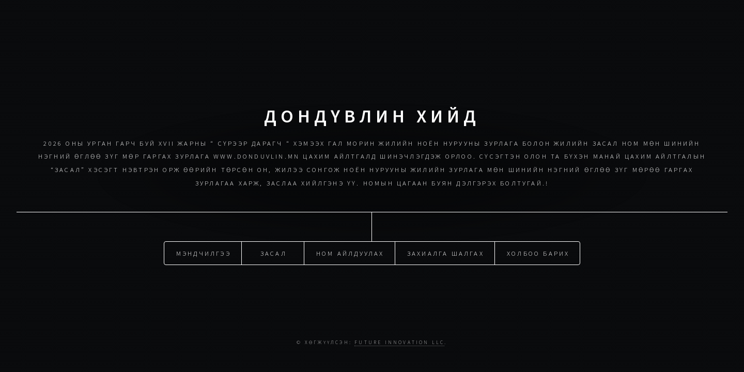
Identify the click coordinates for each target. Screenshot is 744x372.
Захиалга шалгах (445, 253)
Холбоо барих (538, 253)
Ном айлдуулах (350, 253)
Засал (273, 253)
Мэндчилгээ (203, 253)
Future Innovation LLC (399, 342)
